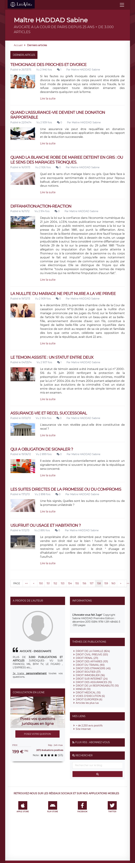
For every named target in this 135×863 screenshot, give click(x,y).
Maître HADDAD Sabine (85, 69)
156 (84, 583)
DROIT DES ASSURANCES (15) (94, 682)
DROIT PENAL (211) (87, 658)
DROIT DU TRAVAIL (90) (90, 664)
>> (128, 583)
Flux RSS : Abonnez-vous (92, 742)
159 (106, 583)
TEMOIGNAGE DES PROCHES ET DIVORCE (48, 64)
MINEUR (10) (83, 689)
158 (99, 583)
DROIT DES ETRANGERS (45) (93, 668)
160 (113, 583)
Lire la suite (48, 98)
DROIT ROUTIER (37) (88, 671)
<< (26, 583)
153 (62, 583)
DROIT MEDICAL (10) (88, 692)
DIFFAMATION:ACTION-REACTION (40, 206)
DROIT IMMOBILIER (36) (90, 675)
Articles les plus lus (87, 702)
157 (91, 583)
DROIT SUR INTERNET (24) (92, 678)
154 (70, 583)
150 (41, 583)
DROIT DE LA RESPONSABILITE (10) (97, 685)
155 (77, 583)
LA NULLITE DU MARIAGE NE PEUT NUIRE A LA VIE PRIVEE (63, 293)
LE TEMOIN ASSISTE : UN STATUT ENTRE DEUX (51, 357)
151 (48, 583)
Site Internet (83, 729)
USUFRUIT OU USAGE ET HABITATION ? (45, 525)
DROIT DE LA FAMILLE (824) (93, 651)
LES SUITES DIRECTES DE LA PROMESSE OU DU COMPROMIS (65, 489)
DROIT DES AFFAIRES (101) (92, 661)
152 (55, 583)
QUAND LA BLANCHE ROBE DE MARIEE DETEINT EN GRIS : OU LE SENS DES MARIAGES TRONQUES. (66, 160)
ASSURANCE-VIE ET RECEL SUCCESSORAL (48, 413)
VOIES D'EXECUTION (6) (90, 696)
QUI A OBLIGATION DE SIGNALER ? (41, 449)
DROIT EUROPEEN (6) (89, 699)
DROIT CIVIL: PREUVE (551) (92, 654)
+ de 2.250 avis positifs (89, 725)
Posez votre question (37, 734)
